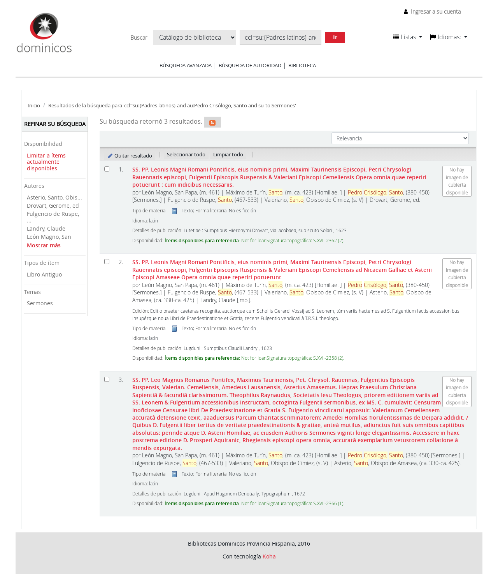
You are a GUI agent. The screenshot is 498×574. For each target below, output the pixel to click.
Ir (335, 37)
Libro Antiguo (44, 274)
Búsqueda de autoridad (250, 65)
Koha (269, 556)
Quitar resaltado (130, 155)
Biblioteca (302, 65)
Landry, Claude (46, 228)
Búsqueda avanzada (186, 65)
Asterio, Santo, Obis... (54, 197)
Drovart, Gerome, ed (53, 205)
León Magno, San (49, 236)
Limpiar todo (228, 154)
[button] (407, 37)
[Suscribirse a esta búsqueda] (212, 122)
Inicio (34, 105)
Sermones (40, 303)
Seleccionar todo (186, 154)
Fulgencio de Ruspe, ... (53, 217)
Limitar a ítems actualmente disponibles (46, 162)
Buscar (138, 37)
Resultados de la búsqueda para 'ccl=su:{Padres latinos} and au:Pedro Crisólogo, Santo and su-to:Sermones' (172, 105)
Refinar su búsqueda (55, 124)
